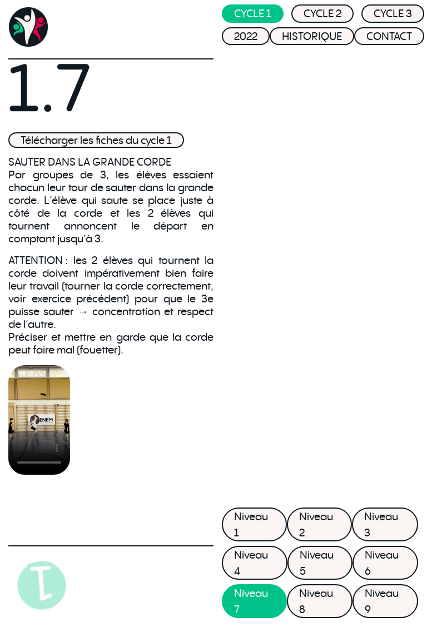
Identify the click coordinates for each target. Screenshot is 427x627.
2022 (245, 38)
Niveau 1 (251, 524)
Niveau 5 (317, 563)
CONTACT (389, 38)
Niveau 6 (382, 563)
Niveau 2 (316, 524)
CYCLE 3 (393, 16)
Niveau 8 (316, 601)
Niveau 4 (251, 563)
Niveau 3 (381, 524)
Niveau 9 (382, 601)
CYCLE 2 (322, 16)
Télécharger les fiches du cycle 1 (96, 140)
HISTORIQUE (312, 38)
